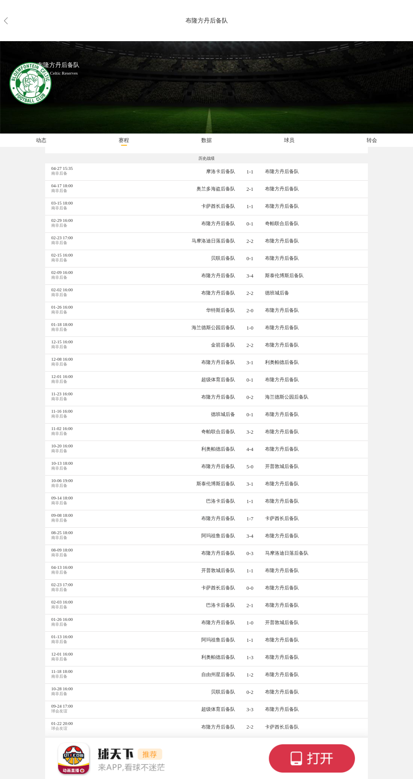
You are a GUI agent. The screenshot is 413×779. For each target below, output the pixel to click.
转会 (372, 140)
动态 (41, 140)
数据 (206, 140)
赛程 (124, 140)
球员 (289, 140)
